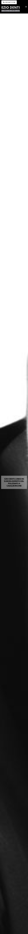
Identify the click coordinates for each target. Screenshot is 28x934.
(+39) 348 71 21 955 (9, 2)
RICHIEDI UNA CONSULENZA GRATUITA (14, 291)
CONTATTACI (14, 459)
